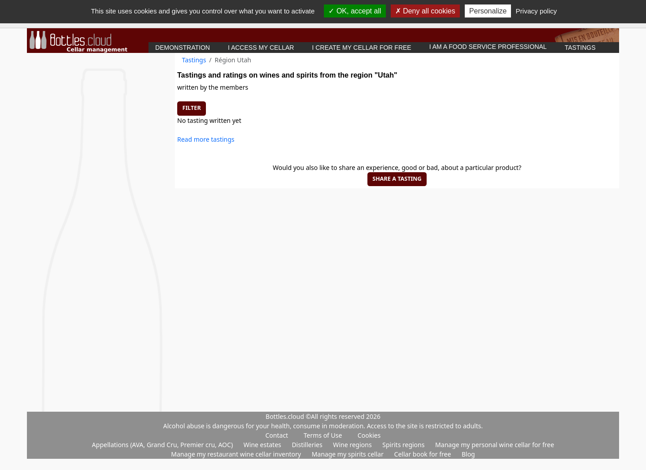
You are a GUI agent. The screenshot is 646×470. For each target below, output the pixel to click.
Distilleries (308, 444)
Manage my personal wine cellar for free (494, 444)
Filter (192, 108)
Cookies (369, 435)
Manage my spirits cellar (348, 454)
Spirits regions (404, 444)
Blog (468, 454)
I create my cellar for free (361, 47)
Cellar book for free (423, 454)
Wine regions (353, 444)
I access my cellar (261, 47)
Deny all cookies (425, 11)
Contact (277, 435)
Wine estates (263, 444)
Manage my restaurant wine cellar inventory (236, 454)
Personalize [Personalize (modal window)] (488, 11)
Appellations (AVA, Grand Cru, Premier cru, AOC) (163, 444)
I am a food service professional (488, 46)
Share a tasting (396, 179)
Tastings (580, 47)
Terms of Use (323, 435)
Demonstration (182, 47)
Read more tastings (206, 139)
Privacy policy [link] (536, 11)
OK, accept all (354, 11)
